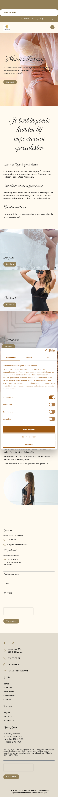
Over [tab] (48, 357)
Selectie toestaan (29, 437)
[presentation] (18, 611)
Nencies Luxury (21, 790)
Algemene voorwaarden (21, 793)
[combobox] (29, 12)
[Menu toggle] (52, 27)
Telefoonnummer (11, 574)
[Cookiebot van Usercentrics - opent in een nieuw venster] (45, 350)
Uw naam (7, 565)
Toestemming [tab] (10, 357)
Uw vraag (7, 593)
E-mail (6, 584)
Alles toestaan (29, 429)
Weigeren (29, 444)
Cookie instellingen (39, 793)
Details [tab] (29, 357)
